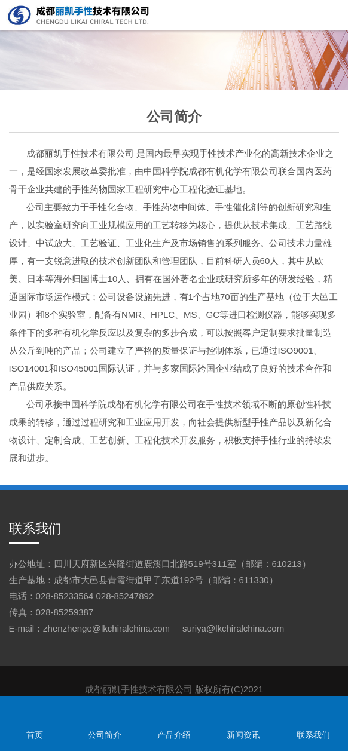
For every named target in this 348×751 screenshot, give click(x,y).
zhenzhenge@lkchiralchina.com (106, 628)
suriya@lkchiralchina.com (233, 628)
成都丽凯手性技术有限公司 (80, 153)
